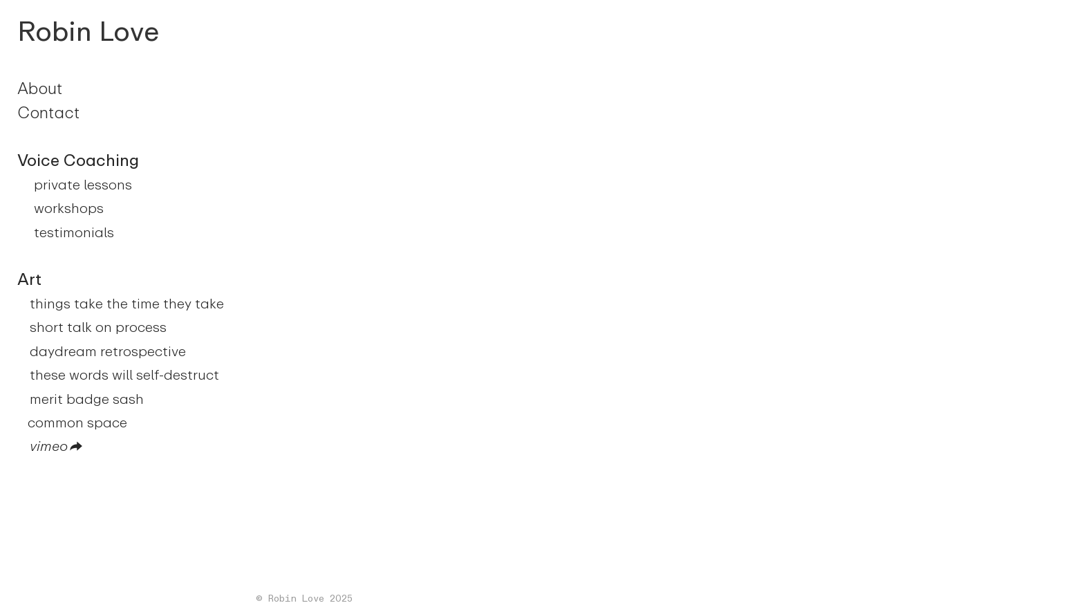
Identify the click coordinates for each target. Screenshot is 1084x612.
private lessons (83, 184)
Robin (54, 32)
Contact (48, 112)
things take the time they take (127, 303)
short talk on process (98, 327)
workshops (69, 208)
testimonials (74, 232)
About (39, 88)
